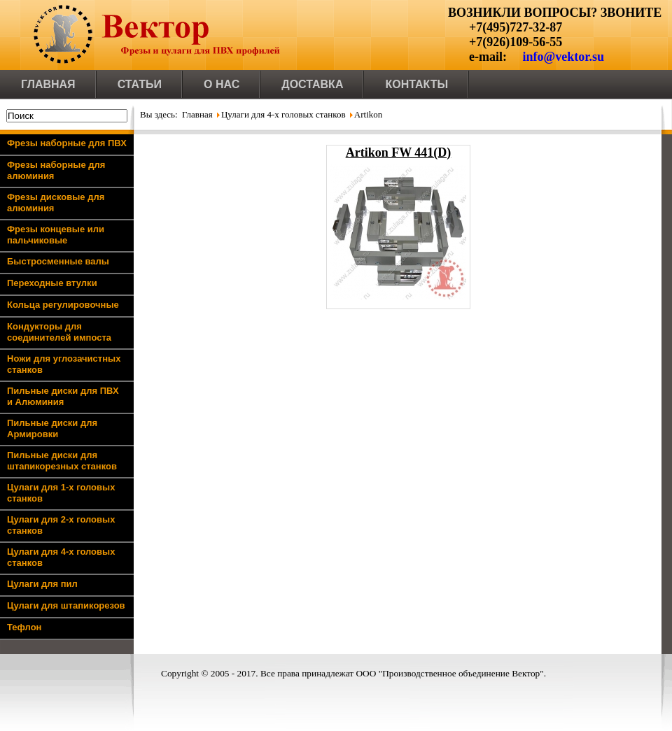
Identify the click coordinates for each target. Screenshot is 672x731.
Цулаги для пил (42, 584)
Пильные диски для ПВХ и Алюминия (63, 396)
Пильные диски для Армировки (52, 428)
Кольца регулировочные (63, 304)
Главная (48, 84)
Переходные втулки (52, 283)
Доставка (312, 84)
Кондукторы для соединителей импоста (59, 332)
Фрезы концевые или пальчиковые (55, 235)
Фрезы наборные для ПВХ (67, 143)
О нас (221, 84)
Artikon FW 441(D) (398, 152)
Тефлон (24, 627)
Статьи (140, 84)
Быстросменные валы (58, 261)
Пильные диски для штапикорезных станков (62, 460)
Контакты (416, 84)
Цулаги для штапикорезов (66, 605)
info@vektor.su (563, 57)
